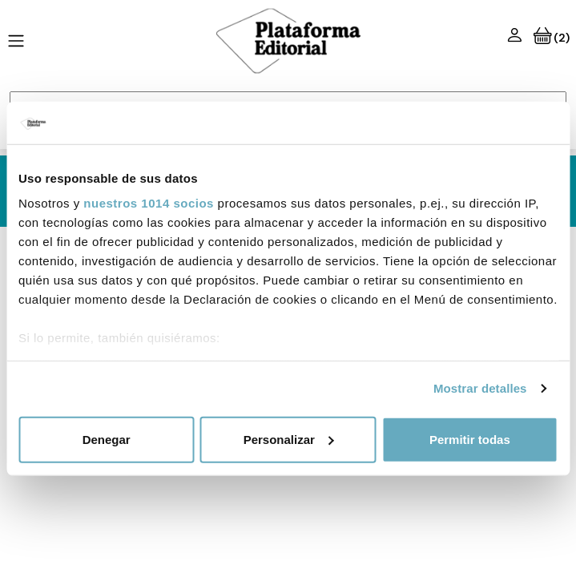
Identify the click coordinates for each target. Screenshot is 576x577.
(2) (552, 37)
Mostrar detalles (480, 388)
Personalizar (289, 439)
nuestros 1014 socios (148, 203)
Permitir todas (469, 439)
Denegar (107, 439)
